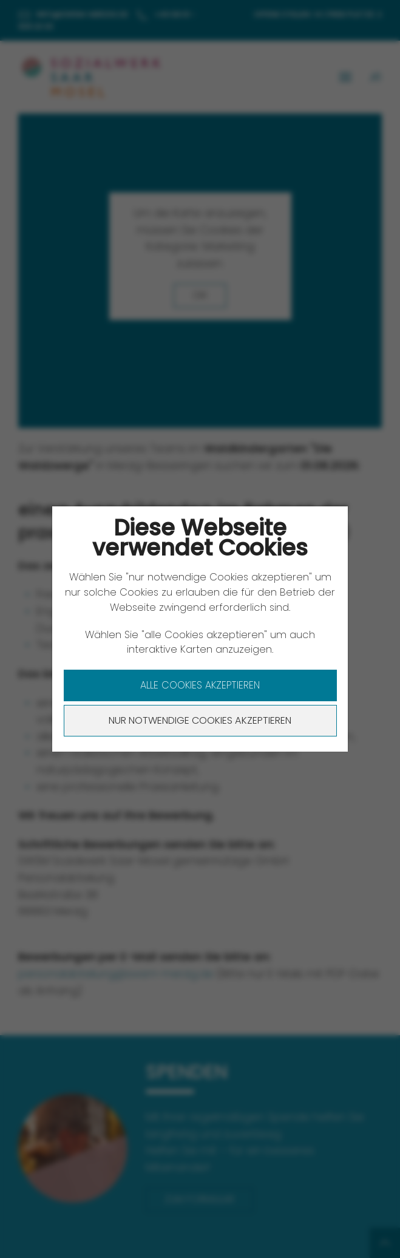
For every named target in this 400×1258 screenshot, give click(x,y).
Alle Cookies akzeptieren (200, 685)
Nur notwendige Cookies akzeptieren (200, 720)
